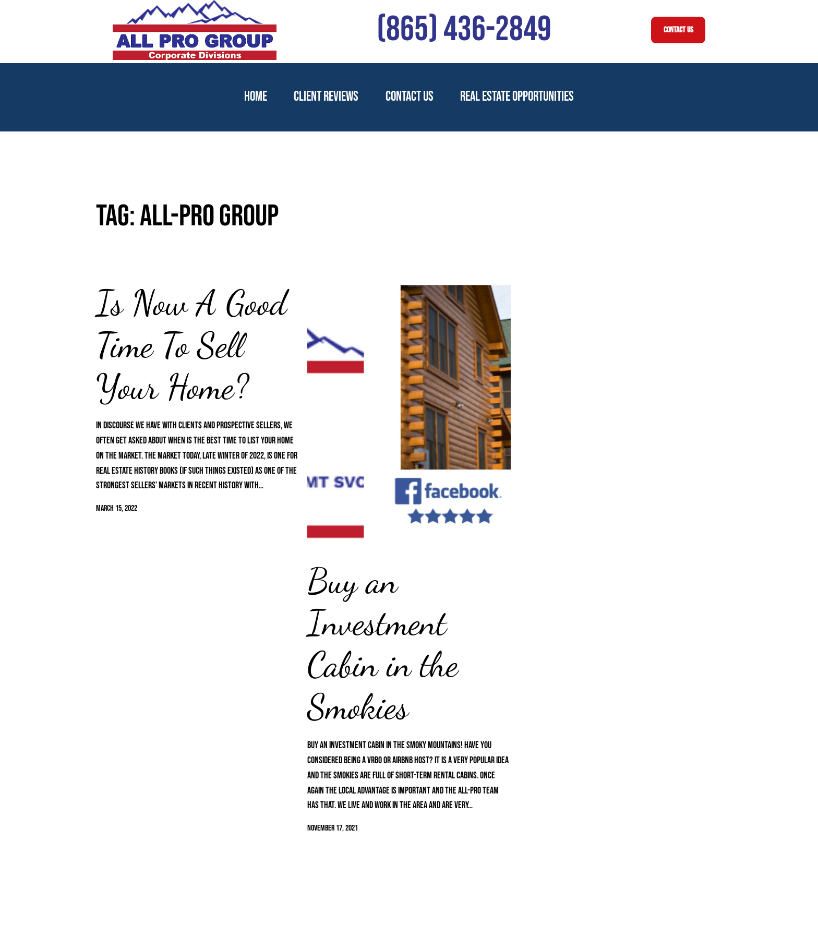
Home (255, 97)
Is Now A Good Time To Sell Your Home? (191, 345)
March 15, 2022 (116, 508)
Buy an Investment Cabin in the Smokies (382, 644)
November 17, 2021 (332, 828)
